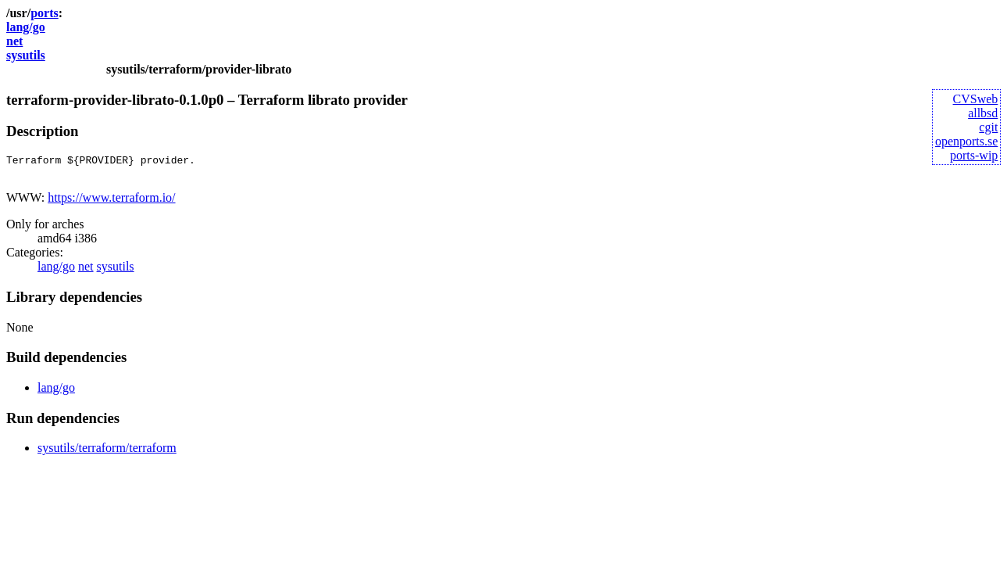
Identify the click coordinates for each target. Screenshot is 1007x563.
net (14, 41)
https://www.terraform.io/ (111, 202)
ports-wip (974, 155)
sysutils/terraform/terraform (107, 452)
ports (44, 13)
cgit (988, 127)
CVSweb (975, 99)
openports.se (966, 141)
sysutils (25, 55)
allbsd (983, 113)
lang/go (25, 27)
